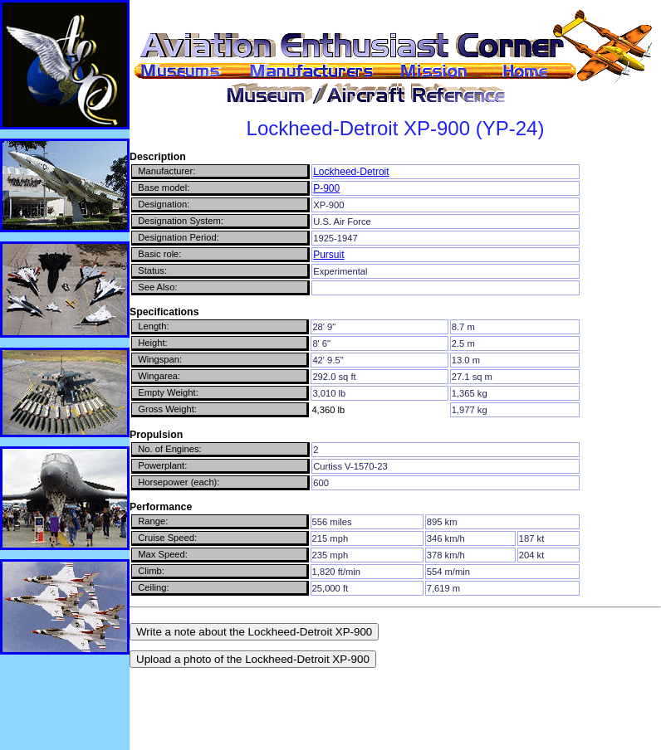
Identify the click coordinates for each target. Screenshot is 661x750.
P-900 (326, 188)
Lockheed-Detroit (351, 172)
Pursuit (328, 255)
